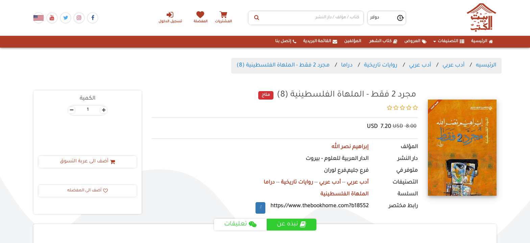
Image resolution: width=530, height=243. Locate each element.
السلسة (407, 194)
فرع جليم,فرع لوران (346, 171)
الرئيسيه (486, 65)
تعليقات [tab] (240, 224)
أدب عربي (453, 65)
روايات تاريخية (380, 65)
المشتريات (224, 22)
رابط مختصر (403, 206)
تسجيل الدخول (170, 17)
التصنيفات (448, 41)
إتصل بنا (285, 41)
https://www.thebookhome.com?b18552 (319, 206)
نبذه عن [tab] (291, 224)
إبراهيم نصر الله (350, 147)
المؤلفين (352, 41)
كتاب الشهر (383, 41)
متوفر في (407, 171)
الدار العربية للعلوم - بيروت (337, 159)
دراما (347, 65)
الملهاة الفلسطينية (344, 194)
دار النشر (407, 159)
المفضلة (201, 22)
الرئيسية (482, 41)
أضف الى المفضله (87, 190)
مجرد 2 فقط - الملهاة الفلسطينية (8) (283, 65)
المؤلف (409, 147)
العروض (415, 41)
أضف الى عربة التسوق (88, 161)
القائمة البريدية (320, 41)
